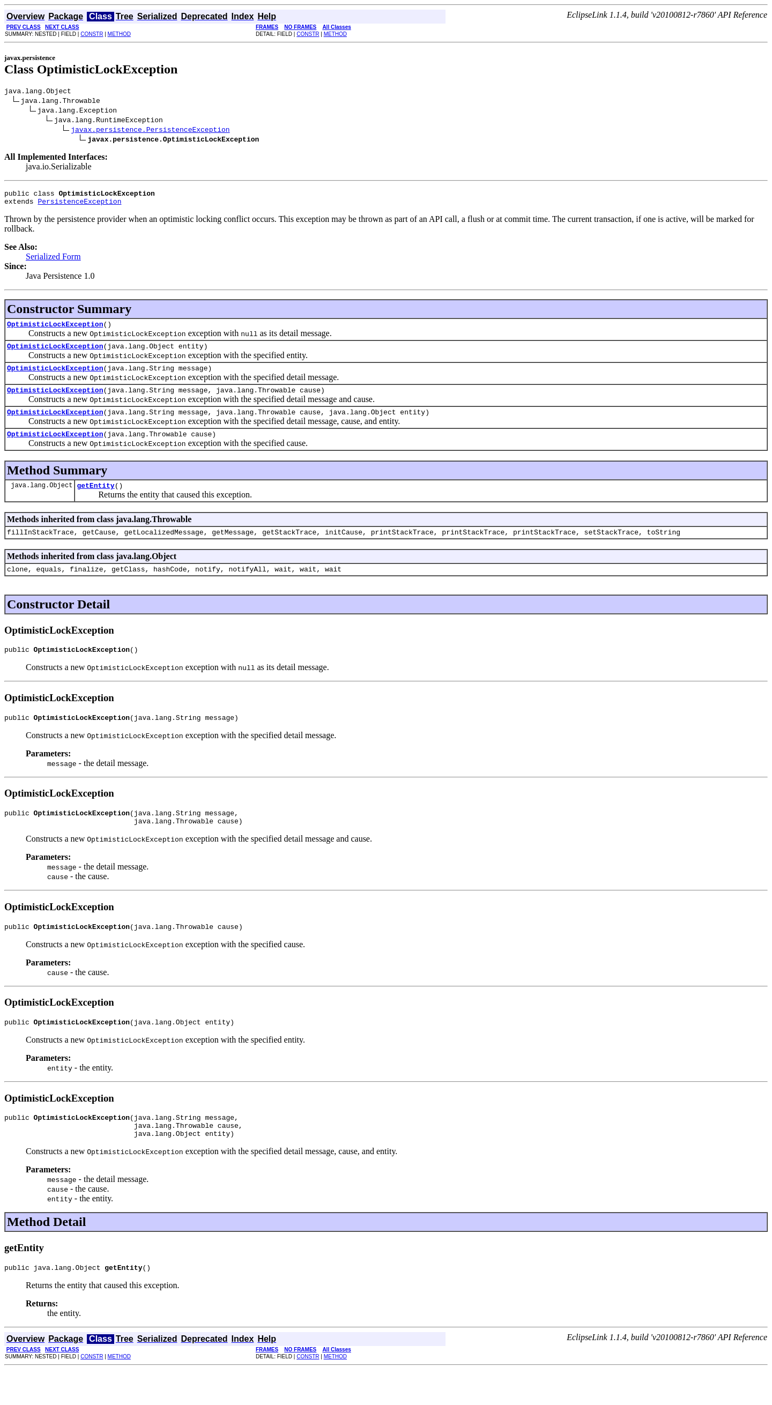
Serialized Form (53, 261)
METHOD (119, 34)
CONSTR (91, 34)
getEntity (95, 501)
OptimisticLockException (55, 330)
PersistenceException (79, 206)
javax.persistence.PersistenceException (150, 131)
